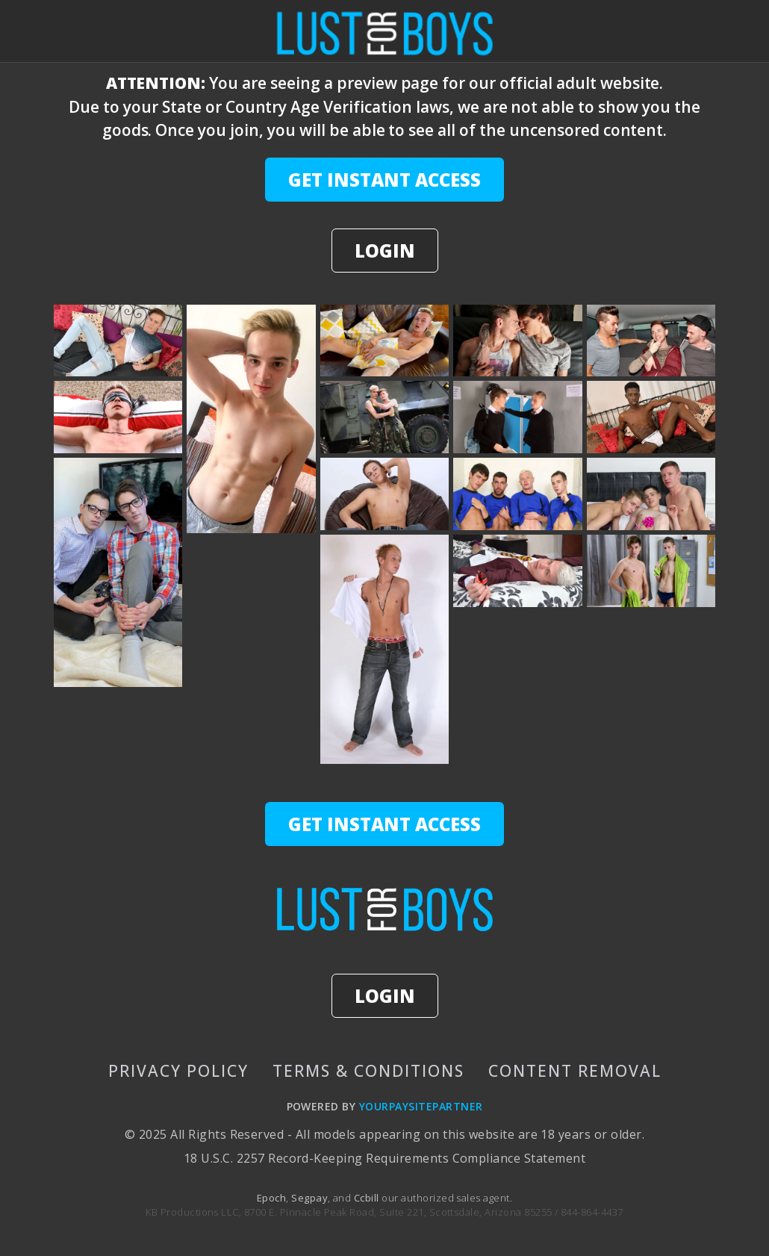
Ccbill (366, 1197)
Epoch (271, 1197)
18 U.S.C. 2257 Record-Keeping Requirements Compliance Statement (384, 1158)
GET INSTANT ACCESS (384, 179)
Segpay (309, 1197)
